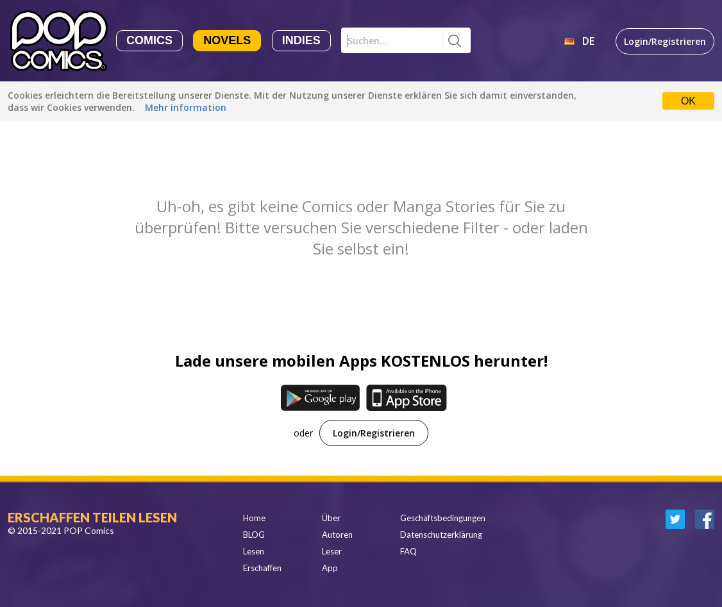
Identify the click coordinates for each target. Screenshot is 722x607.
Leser (332, 551)
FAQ (408, 551)
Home (254, 518)
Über (331, 518)
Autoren (337, 534)
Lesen (253, 551)
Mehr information (185, 107)
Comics (149, 40)
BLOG (254, 534)
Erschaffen (262, 568)
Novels (227, 40)
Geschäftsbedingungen (442, 518)
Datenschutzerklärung (441, 534)
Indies (301, 40)
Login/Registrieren (665, 41)
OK (688, 101)
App (330, 568)
